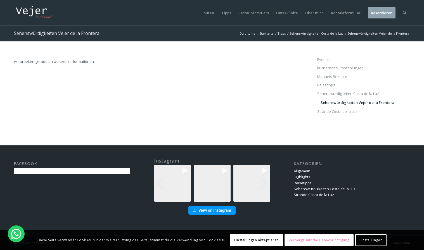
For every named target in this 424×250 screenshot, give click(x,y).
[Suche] (404, 12)
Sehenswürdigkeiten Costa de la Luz (348, 93)
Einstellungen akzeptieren (256, 240)
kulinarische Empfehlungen (340, 67)
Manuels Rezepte (332, 76)
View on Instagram (212, 210)
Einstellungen (370, 240)
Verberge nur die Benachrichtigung (319, 240)
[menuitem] (207, 12)
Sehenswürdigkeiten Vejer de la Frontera (57, 33)
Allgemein (302, 170)
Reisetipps (326, 84)
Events (323, 59)
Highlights (302, 176)
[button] (212, 198)
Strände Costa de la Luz (337, 111)
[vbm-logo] (34, 12)
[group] (172, 183)
